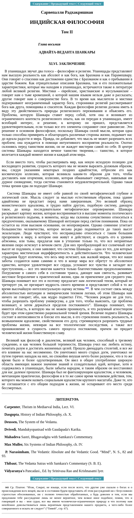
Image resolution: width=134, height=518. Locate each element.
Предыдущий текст (63, 3)
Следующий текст (89, 3)
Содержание (41, 3)
